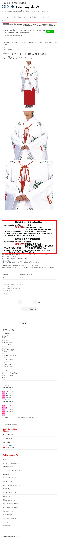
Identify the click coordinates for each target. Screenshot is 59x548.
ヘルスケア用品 (6, 364)
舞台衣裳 (4, 340)
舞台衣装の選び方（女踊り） (11, 503)
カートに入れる (29, 309)
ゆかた (4, 348)
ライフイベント (6, 361)
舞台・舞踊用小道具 (7, 342)
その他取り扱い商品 (7, 366)
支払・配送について (18, 17)
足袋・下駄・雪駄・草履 (9, 355)
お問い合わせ (33, 17)
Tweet (3, 20)
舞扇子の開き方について (10, 489)
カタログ (4, 368)
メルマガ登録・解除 (8, 442)
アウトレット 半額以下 (8, 375)
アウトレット (6, 370)
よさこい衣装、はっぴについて (11, 470)
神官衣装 (16, 49)
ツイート (4, 294)
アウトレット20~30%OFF (9, 372)
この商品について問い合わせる (13, 288)
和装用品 (4, 346)
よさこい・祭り (6, 344)
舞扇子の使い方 (7, 514)
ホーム (5, 17)
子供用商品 (9, 49)
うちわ (4, 339)
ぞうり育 (5, 522)
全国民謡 (4, 377)
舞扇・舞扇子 (6, 335)
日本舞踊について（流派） (10, 492)
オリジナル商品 (6, 333)
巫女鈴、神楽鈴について (10, 478)
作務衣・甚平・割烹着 (8, 350)
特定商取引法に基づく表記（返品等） (14, 284)
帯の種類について (8, 511)
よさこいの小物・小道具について (12, 485)
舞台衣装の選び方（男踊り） (11, 507)
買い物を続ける (8, 290)
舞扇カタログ (6, 474)
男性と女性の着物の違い (10, 500)
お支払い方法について (9, 434)
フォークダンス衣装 (7, 359)
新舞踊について (7, 496)
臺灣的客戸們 (6, 526)
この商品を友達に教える (11, 286)
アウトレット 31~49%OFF (9, 374)
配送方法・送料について (10, 438)
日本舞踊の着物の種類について (11, 463)
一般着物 (4, 351)
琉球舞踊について (8, 481)
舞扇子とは (6, 459)
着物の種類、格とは (8, 466)
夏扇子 (4, 337)
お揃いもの (5, 379)
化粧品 (4, 363)
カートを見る (45, 17)
